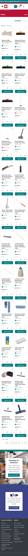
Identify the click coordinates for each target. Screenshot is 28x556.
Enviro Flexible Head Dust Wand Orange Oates (20, 212)
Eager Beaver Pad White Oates (19, 348)
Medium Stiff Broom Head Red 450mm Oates (7, 109)
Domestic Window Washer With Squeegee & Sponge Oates (20, 419)
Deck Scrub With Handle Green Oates (20, 142)
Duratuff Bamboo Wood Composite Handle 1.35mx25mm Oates (20, 246)
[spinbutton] (7, 54)
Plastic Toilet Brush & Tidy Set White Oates (7, 211)
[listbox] (20, 20)
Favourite (12, 28)
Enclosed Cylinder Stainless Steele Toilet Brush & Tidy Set (20, 177)
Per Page (5, 439)
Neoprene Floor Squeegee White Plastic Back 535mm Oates (7, 419)
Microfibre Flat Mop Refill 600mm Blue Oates (7, 316)
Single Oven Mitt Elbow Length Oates (7, 41)
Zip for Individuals (14, 507)
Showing (6, 25)
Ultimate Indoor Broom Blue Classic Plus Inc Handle (6, 143)
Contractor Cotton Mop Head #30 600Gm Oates (19, 280)
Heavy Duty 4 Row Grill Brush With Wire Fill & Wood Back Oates (7, 177)
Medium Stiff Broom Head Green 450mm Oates (7, 75)
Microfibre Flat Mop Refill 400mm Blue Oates (20, 316)
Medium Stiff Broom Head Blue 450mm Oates (20, 75)
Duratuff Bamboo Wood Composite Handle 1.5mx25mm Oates (6, 281)
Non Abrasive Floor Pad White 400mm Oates (6, 383)
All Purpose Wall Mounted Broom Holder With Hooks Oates (6, 246)
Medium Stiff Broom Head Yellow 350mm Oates (20, 42)
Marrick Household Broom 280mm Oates (20, 108)
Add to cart (7, 58)
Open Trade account (14, 475)
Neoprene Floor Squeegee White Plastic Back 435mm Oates (20, 383)
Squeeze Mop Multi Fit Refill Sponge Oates (6, 349)
